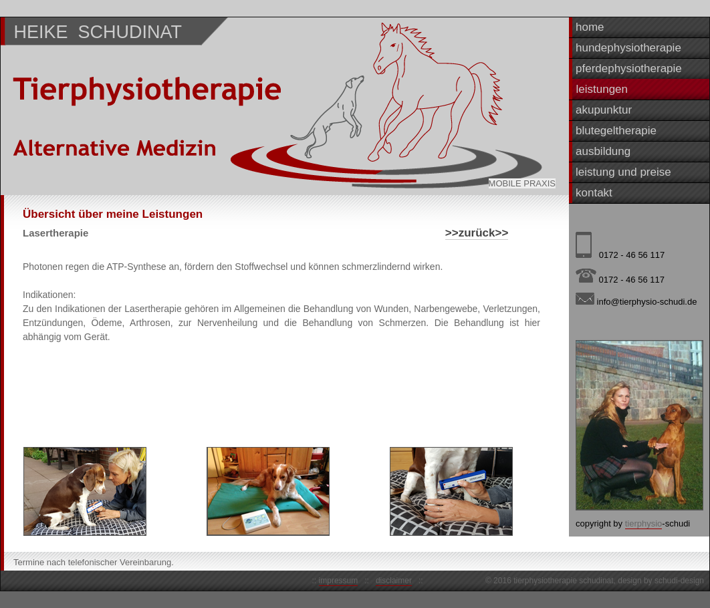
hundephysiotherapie (628, 47)
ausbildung (603, 151)
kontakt (594, 192)
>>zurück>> (477, 232)
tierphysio (644, 523)
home (590, 27)
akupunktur (604, 110)
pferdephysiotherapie (629, 68)
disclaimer (394, 580)
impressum (338, 580)
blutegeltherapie (616, 130)
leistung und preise (623, 172)
